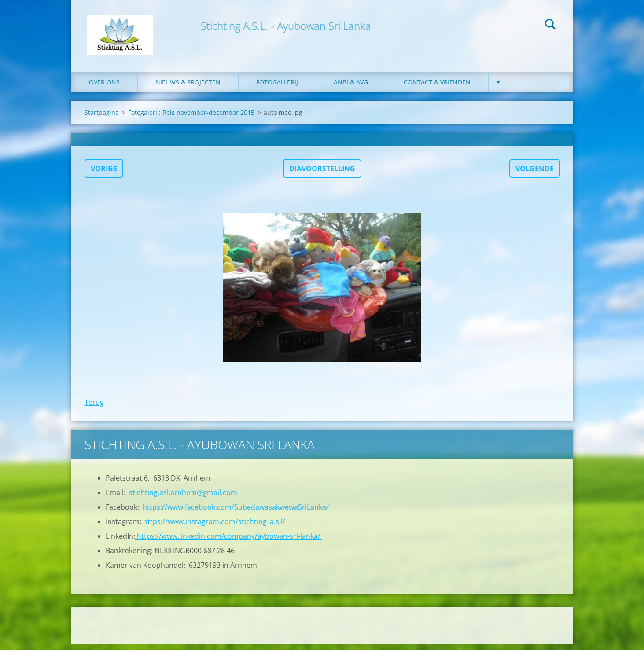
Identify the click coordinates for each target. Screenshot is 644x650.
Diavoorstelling (322, 174)
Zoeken (550, 25)
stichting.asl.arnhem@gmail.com (183, 498)
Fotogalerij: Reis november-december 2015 (191, 118)
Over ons (104, 88)
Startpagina (102, 118)
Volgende (534, 174)
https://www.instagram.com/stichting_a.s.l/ (214, 527)
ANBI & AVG (351, 88)
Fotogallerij (277, 88)
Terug (94, 408)
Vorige (104, 174)
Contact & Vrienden (437, 88)
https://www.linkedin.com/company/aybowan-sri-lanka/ (228, 542)
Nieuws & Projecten (188, 88)
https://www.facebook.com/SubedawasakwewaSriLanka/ (236, 513)
